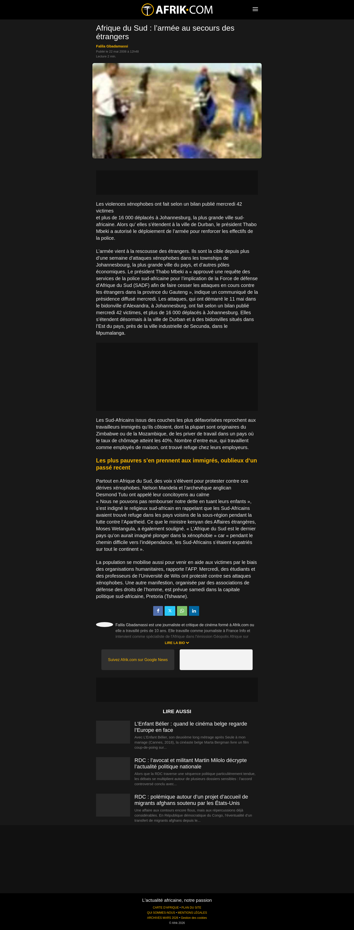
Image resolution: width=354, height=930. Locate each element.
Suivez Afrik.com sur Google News (138, 660)
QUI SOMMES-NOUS (161, 912)
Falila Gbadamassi (112, 46)
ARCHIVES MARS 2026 (162, 918)
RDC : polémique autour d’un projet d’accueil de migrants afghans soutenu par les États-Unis (191, 800)
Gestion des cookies (194, 918)
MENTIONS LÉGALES (192, 912)
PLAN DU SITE (191, 907)
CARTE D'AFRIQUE (166, 907)
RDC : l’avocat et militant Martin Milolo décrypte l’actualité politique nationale (190, 763)
